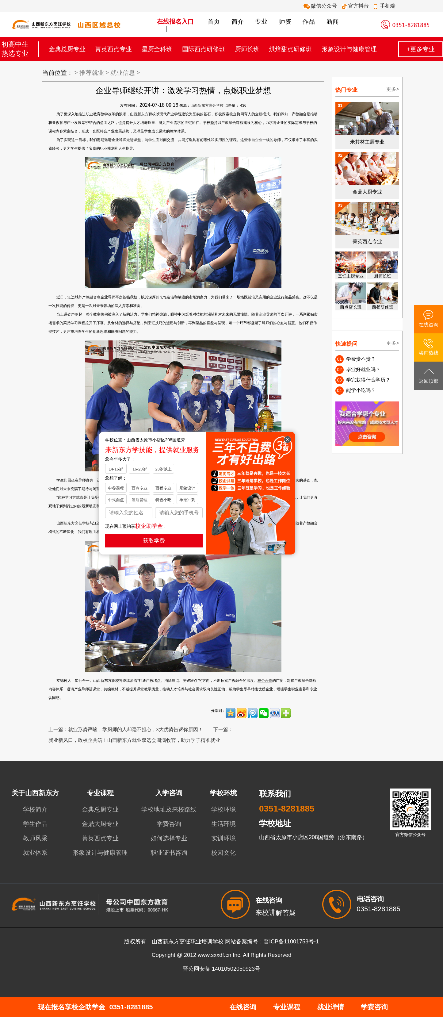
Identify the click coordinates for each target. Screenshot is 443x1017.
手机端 (385, 6)
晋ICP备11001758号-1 (291, 941)
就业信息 (122, 72)
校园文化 (223, 852)
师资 (285, 21)
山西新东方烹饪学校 (206, 105)
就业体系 (35, 852)
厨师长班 (247, 49)
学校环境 (223, 809)
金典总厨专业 (67, 49)
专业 (261, 21)
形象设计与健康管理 (349, 49)
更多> (392, 89)
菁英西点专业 (113, 49)
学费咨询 (169, 823)
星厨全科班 (157, 49)
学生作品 (35, 823)
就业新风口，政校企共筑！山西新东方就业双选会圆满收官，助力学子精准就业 (134, 740)
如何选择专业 (169, 838)
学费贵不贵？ (361, 359)
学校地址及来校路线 (169, 809)
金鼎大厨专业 (100, 823)
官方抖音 (356, 6)
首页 (214, 21)
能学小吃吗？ (361, 390)
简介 (237, 21)
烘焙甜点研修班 (290, 49)
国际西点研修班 (203, 49)
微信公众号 (321, 6)
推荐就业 (91, 72)
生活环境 (223, 823)
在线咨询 (242, 1007)
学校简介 (35, 809)
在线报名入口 (175, 21)
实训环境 (223, 838)
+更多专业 (421, 49)
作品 (309, 21)
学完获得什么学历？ (368, 379)
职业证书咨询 (169, 852)
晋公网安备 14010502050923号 (221, 969)
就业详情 (330, 1007)
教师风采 (35, 838)
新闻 (333, 21)
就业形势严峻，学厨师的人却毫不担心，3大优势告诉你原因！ (135, 729)
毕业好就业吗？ (363, 369)
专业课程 (286, 1007)
